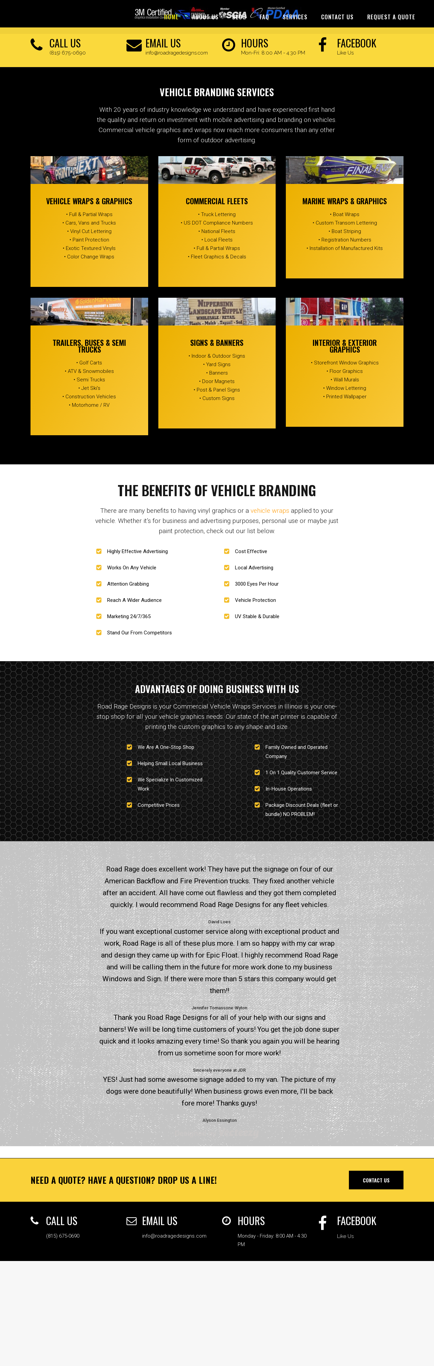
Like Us (345, 53)
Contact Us (376, 1179)
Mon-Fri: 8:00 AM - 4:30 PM (273, 53)
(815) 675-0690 (68, 53)
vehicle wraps (270, 510)
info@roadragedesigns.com (176, 53)
